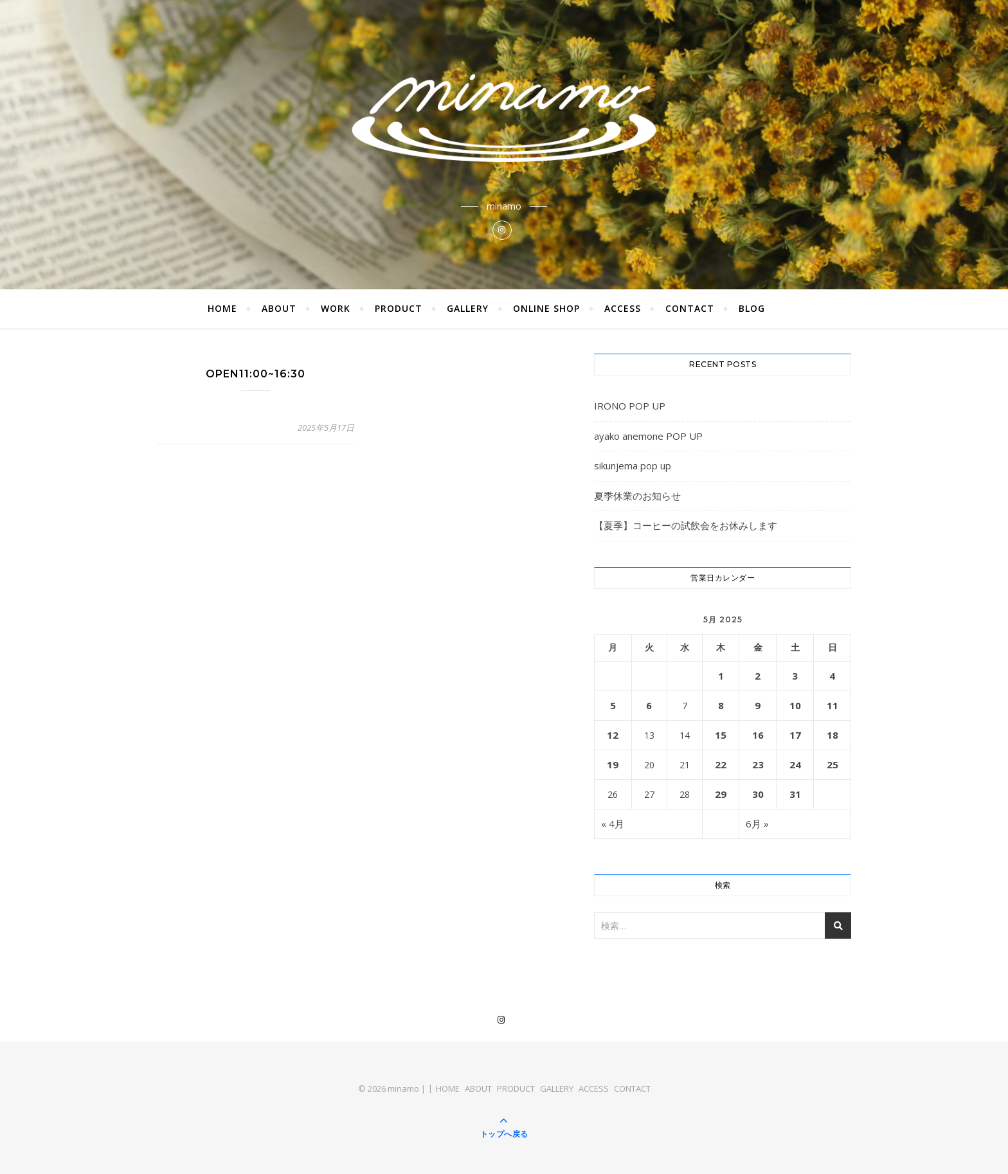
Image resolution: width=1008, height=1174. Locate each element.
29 (720, 794)
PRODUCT (398, 308)
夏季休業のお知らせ (637, 495)
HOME (222, 308)
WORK (335, 308)
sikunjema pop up (632, 465)
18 (832, 734)
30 (758, 794)
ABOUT (279, 308)
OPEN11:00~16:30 (255, 374)
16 (758, 734)
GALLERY (468, 308)
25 (832, 764)
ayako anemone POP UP (648, 435)
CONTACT (689, 308)
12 (612, 734)
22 (720, 764)
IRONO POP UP (629, 405)
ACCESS (622, 308)
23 (758, 764)
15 (720, 734)
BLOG (752, 308)
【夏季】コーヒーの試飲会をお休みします (685, 525)
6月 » (757, 823)
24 (795, 764)
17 (795, 734)
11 (832, 705)
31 (795, 794)
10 (795, 705)
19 (612, 764)
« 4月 (612, 823)
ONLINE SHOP (546, 308)
